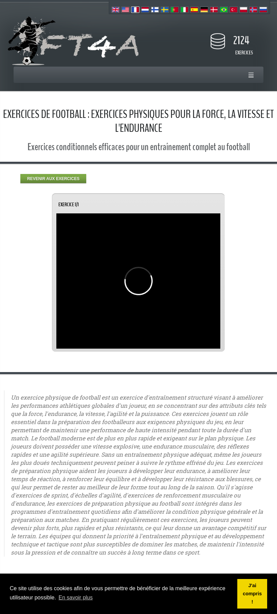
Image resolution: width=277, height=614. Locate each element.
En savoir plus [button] (76, 597)
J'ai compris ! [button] (252, 593)
